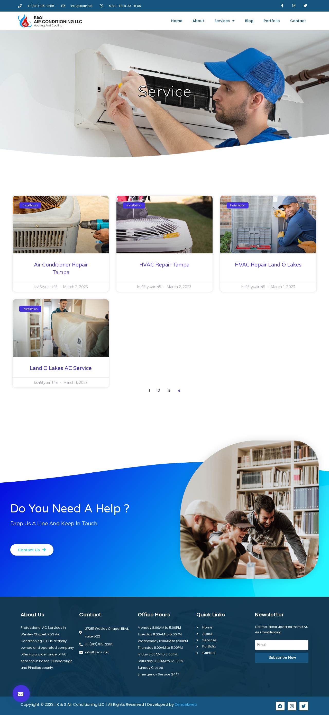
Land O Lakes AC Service (61, 368)
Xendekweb (186, 704)
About (198, 20)
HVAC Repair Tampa (164, 265)
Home (176, 20)
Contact (298, 20)
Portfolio (272, 20)
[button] (21, 693)
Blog (249, 20)
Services (224, 21)
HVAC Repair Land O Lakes (268, 265)
